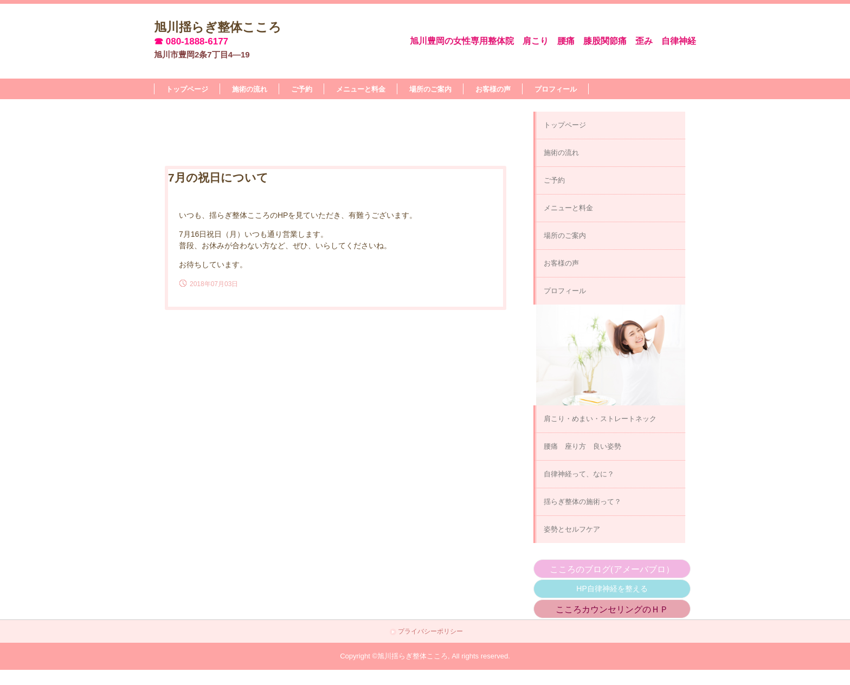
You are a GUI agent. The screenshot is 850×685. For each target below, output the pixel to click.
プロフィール (556, 89)
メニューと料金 (360, 89)
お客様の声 (493, 89)
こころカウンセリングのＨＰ (612, 609)
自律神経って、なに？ (579, 474)
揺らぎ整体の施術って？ (582, 501)
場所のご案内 (430, 89)
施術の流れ (249, 89)
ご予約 (301, 89)
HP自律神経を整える (611, 588)
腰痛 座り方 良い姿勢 (582, 446)
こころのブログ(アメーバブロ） (612, 569)
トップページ (187, 89)
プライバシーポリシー (430, 631)
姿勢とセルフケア (572, 529)
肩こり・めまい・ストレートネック (600, 419)
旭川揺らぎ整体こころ (217, 27)
